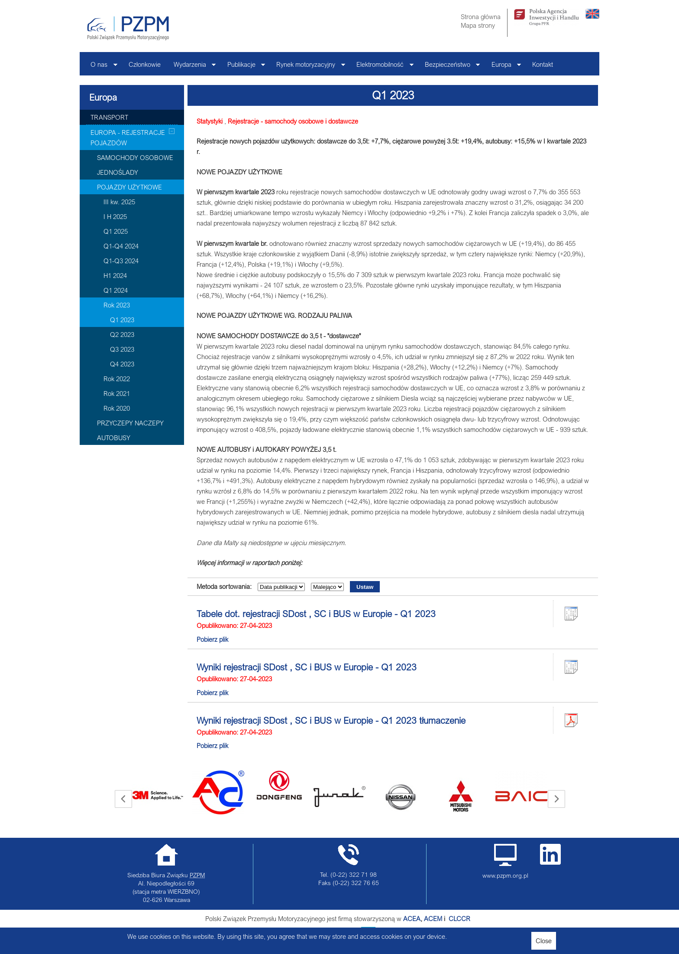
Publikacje (243, 66)
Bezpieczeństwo (449, 66)
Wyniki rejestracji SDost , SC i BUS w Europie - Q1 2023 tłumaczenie (331, 720)
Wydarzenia (191, 66)
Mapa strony (478, 25)
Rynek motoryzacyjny (307, 66)
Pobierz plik (212, 639)
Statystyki (210, 121)
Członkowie (145, 64)
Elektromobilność (382, 66)
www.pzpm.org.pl (505, 875)
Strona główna (481, 16)
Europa (503, 66)
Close (544, 940)
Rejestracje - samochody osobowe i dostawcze (293, 121)
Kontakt (542, 64)
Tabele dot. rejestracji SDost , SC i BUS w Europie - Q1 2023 (316, 613)
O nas (100, 66)
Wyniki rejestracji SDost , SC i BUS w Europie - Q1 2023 (307, 667)
